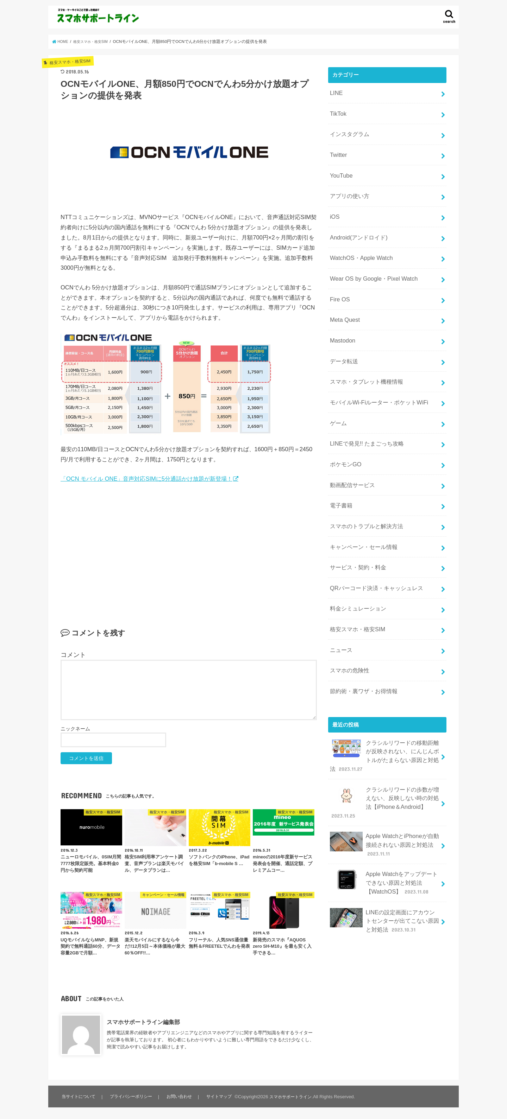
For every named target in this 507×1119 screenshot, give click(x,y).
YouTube (340, 166)
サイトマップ (220, 1096)
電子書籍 (340, 464)
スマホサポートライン (293, 1096)
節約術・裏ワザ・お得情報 (361, 631)
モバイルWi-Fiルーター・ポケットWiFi (375, 371)
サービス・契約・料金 (356, 520)
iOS (334, 203)
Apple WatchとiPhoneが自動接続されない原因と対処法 (383, 772)
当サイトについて (79, 1096)
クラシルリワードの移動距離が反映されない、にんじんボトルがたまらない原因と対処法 (384, 692)
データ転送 (343, 334)
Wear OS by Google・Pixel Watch (369, 259)
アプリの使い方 (348, 185)
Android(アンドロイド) (356, 222)
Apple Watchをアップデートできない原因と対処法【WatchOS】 (383, 806)
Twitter (337, 148)
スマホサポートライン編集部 (143, 1022)
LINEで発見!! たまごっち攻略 (364, 408)
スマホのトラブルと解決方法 (364, 482)
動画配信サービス (351, 445)
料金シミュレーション (356, 557)
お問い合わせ (180, 1096)
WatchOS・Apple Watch (358, 241)
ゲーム (337, 389)
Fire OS (339, 278)
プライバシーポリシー (132, 1096)
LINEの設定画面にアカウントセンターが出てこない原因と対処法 (384, 841)
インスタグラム (348, 129)
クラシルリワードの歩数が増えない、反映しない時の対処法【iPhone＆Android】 (384, 734)
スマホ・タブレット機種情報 (364, 352)
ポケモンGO (344, 426)
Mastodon (341, 315)
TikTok (337, 110)
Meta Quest (343, 296)
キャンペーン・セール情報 (361, 501)
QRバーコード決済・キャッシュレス (373, 538)
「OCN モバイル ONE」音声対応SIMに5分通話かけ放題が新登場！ (146, 478)
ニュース (340, 594)
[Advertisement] (189, 544)
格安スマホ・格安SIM (355, 575)
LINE (335, 92)
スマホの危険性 (348, 612)
